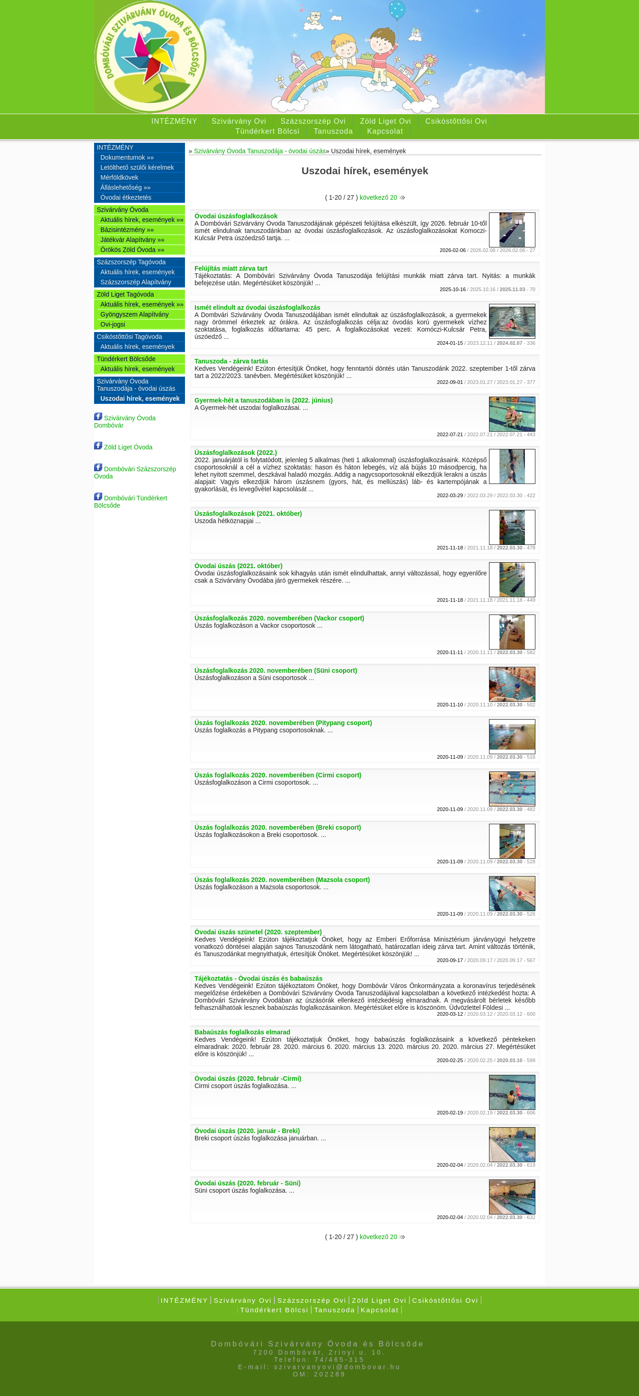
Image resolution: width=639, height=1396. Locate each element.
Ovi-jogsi (112, 324)
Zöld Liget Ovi (385, 121)
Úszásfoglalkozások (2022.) (236, 452)
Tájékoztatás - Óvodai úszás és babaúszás (259, 978)
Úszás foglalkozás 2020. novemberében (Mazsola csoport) (282, 879)
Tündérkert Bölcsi (267, 131)
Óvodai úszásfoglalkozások (236, 216)
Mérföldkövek (119, 177)
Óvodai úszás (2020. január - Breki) (247, 1130)
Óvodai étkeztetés (125, 197)
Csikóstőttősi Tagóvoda (129, 336)
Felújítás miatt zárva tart (231, 268)
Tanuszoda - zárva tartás (231, 361)
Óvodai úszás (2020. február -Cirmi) (248, 1078)
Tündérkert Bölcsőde (126, 359)
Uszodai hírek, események (140, 398)
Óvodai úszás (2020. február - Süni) (247, 1183)
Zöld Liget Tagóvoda (125, 294)
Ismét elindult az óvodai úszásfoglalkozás (257, 307)
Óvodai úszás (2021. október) (239, 565)
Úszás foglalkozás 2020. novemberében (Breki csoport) (278, 827)
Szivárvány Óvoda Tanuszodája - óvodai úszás (136, 385)
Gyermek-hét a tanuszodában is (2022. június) (264, 400)
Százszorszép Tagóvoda (131, 262)
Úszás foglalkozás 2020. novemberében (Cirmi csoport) (278, 775)
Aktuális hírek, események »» (142, 219)
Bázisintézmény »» (127, 229)
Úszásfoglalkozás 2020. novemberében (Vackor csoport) (279, 618)
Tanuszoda (333, 131)
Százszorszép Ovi (313, 121)
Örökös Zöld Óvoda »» (132, 249)
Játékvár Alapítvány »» (132, 239)
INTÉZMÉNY (174, 121)
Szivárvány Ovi (238, 121)
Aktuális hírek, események (137, 272)
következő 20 (381, 197)
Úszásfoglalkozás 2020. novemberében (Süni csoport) (276, 670)
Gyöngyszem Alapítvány (134, 314)
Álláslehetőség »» (125, 187)
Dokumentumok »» (127, 157)
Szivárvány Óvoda (123, 209)
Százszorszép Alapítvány (135, 282)
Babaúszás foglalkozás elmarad (242, 1032)
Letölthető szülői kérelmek (137, 167)
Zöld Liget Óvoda (123, 447)
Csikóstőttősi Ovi (456, 121)
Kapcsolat (385, 131)
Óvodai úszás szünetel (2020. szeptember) (258, 932)
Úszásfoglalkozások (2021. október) (248, 513)
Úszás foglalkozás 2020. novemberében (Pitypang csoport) (283, 722)
